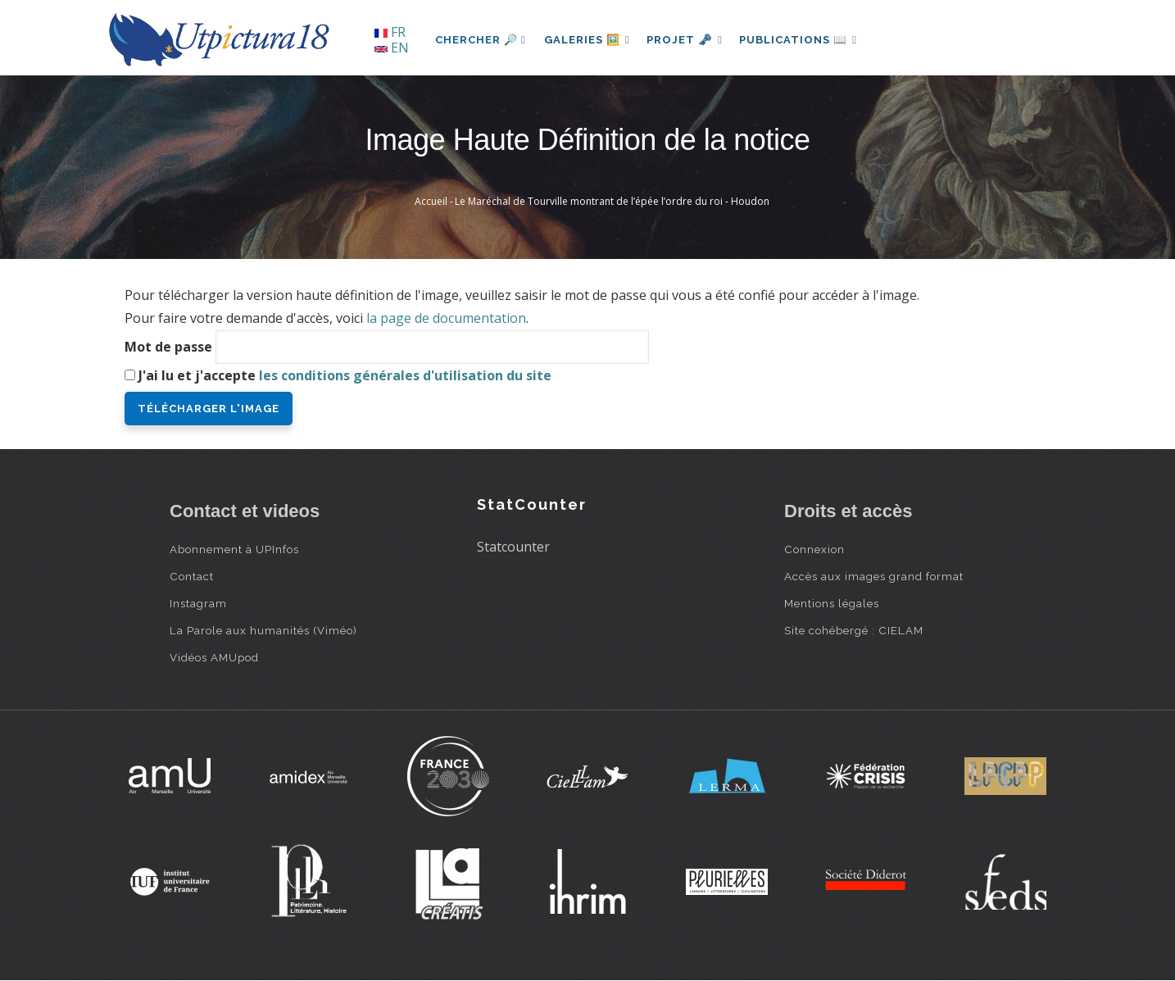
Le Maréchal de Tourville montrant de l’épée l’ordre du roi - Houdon (612, 201)
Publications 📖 (805, 40)
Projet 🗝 (689, 40)
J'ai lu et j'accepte (344, 375)
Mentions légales (831, 603)
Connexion (814, 549)
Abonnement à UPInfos (234, 549)
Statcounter (513, 547)
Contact (192, 576)
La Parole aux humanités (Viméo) (263, 630)
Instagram (198, 603)
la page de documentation (446, 318)
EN (391, 48)
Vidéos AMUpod (214, 657)
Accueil (431, 201)
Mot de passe (168, 347)
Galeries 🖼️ (589, 40)
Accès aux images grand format (874, 576)
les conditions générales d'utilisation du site (405, 375)
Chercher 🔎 (480, 40)
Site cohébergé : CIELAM (853, 630)
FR (390, 32)
